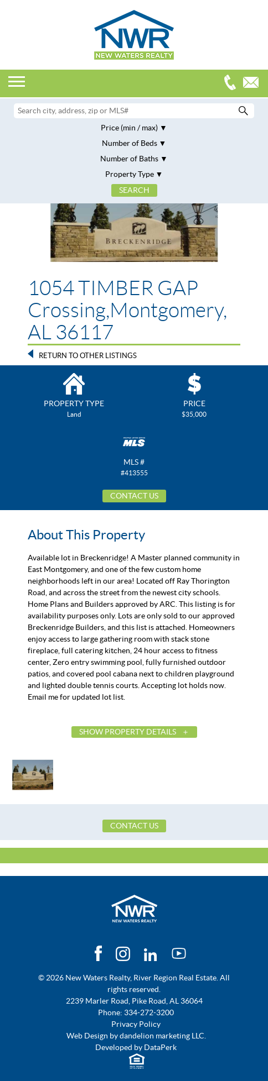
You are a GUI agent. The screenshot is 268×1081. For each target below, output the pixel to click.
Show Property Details (127, 731)
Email (253, 84)
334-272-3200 (232, 84)
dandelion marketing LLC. (163, 1035)
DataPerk (160, 1047)
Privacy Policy (136, 1024)
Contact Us (134, 495)
